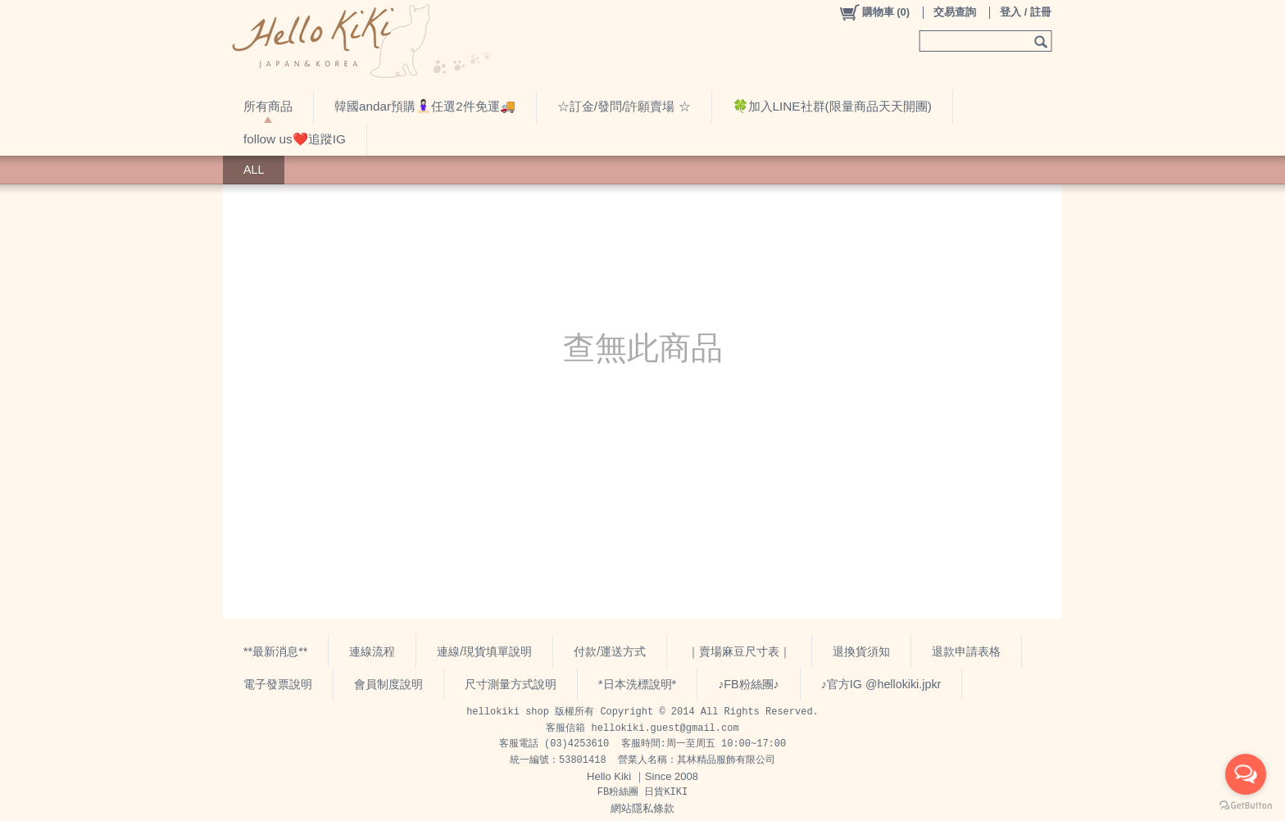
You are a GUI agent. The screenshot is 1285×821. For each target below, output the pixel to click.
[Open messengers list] (1245, 774)
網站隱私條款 (642, 808)
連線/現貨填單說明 (484, 651)
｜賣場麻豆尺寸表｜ (739, 651)
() (874, 12)
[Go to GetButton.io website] (1245, 805)
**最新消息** (275, 651)
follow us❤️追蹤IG (294, 139)
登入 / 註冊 (1025, 12)
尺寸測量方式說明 (510, 684)
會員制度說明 (388, 684)
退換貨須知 (861, 651)
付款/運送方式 (610, 651)
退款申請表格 (966, 651)
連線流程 (372, 651)
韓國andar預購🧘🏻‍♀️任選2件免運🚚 (424, 106)
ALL (253, 169)
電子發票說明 (277, 684)
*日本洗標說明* (637, 684)
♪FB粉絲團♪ (748, 684)
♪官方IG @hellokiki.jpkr (881, 684)
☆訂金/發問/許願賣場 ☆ (624, 106)
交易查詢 (954, 12)
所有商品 (268, 106)
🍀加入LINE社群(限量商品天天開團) (832, 106)
